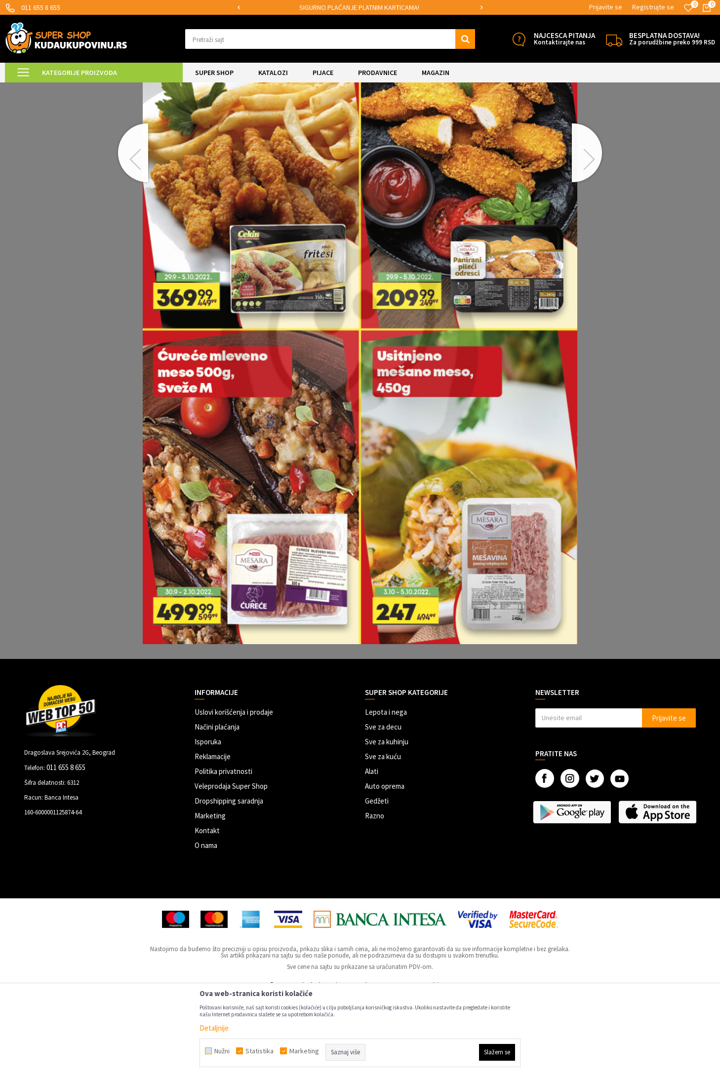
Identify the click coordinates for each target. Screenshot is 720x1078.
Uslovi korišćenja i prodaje (234, 794)
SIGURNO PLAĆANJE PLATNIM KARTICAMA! (359, 7)
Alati (371, 853)
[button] (330, 39)
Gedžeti (377, 883)
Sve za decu (383, 809)
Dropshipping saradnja (229, 883)
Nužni (222, 1050)
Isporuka (208, 824)
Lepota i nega (386, 794)
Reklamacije (213, 839)
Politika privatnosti (223, 853)
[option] (360, 7)
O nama (206, 927)
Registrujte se (653, 6)
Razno (374, 898)
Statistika (259, 1050)
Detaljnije (214, 1028)
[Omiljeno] (688, 7)
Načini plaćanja (217, 809)
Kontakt (207, 913)
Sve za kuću (383, 839)
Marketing (210, 898)
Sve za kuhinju (386, 824)
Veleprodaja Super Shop (231, 868)
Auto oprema (384, 868)
